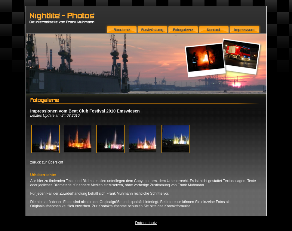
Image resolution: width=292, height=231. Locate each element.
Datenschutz (146, 222)
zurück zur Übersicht (46, 162)
